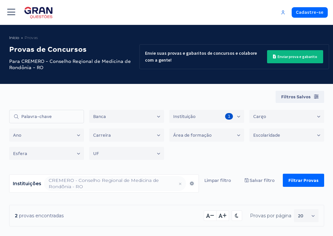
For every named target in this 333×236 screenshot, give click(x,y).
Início (14, 37)
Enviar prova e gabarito (295, 56)
